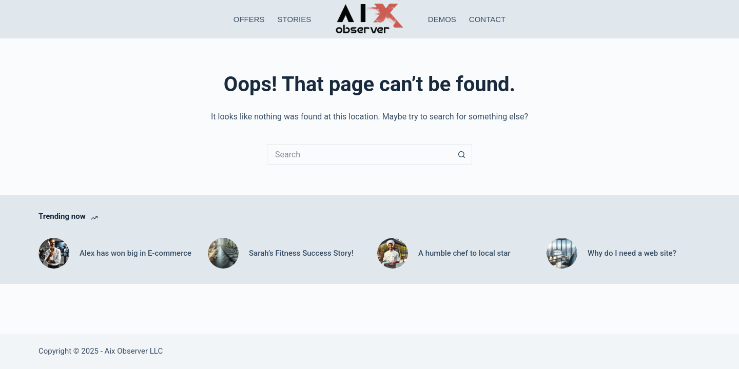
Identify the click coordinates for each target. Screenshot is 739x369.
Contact (487, 19)
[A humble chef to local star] (392, 253)
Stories (295, 19)
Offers (249, 19)
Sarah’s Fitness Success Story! (301, 253)
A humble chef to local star (464, 253)
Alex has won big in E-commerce (135, 253)
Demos (442, 19)
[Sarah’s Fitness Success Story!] (223, 253)
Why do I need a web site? (632, 253)
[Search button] (462, 154)
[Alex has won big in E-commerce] (53, 253)
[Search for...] (359, 154)
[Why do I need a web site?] (562, 253)
